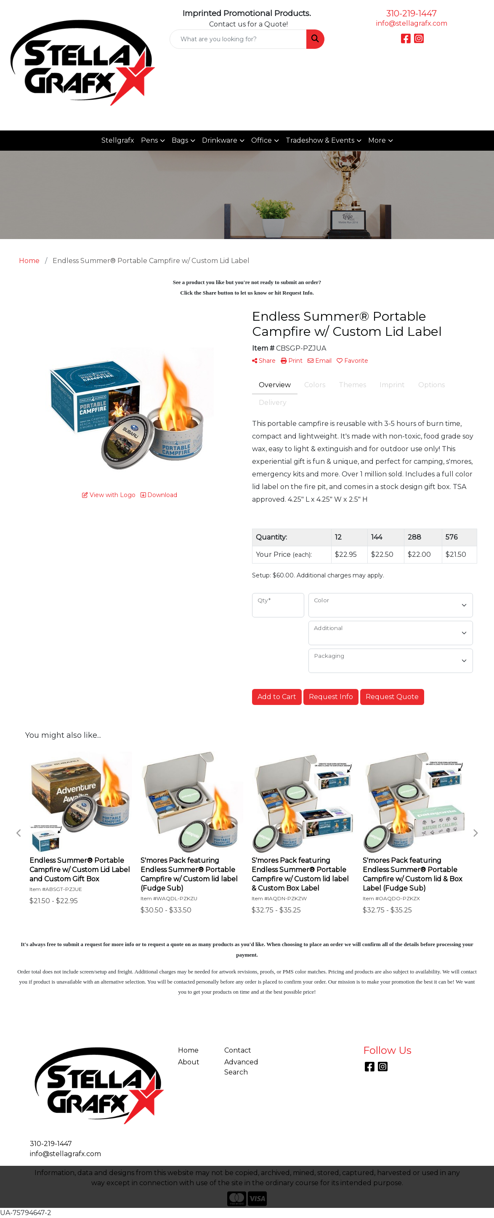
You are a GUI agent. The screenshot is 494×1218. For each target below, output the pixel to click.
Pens (149, 140)
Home (188, 1050)
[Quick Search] (238, 39)
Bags (180, 140)
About (188, 1062)
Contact (237, 1050)
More (377, 140)
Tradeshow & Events (320, 140)
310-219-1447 (411, 13)
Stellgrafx (117, 140)
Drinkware (219, 140)
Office (261, 140)
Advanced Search (241, 1067)
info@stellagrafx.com (411, 23)
